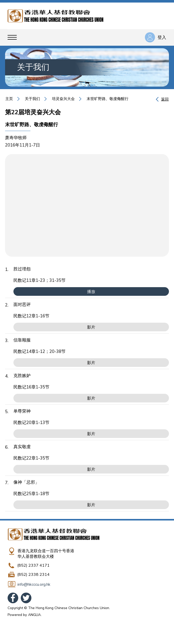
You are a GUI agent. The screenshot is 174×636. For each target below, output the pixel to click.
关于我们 (32, 98)
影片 (91, 327)
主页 (9, 98)
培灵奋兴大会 (63, 98)
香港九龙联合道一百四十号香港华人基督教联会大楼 (45, 553)
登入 (162, 37)
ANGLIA (34, 614)
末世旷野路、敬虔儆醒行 (107, 98)
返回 (165, 99)
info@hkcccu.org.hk (33, 584)
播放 (91, 292)
